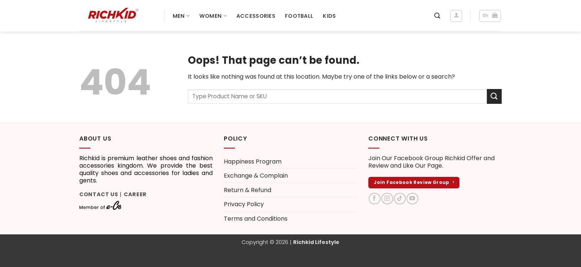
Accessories (255, 16)
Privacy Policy (244, 204)
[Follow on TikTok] (399, 198)
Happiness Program (253, 161)
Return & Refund (247, 190)
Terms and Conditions (256, 218)
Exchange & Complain (256, 175)
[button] (437, 16)
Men (181, 16)
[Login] (456, 16)
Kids (329, 16)
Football (299, 16)
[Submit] (494, 96)
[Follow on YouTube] (412, 198)
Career (135, 194)
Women (213, 16)
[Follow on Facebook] (374, 198)
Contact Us (98, 194)
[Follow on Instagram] (387, 198)
